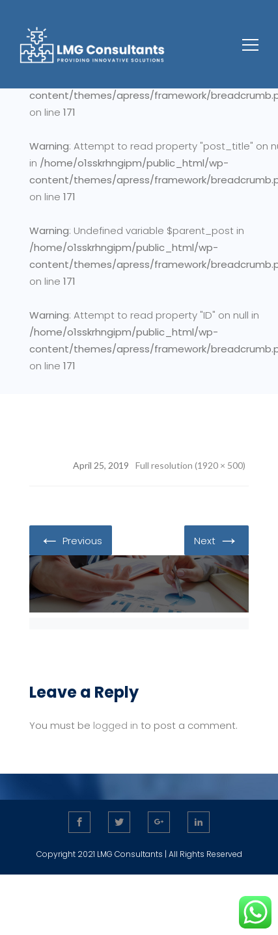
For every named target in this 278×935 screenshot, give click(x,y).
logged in (115, 725)
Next (216, 539)
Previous (70, 539)
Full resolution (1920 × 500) (190, 465)
